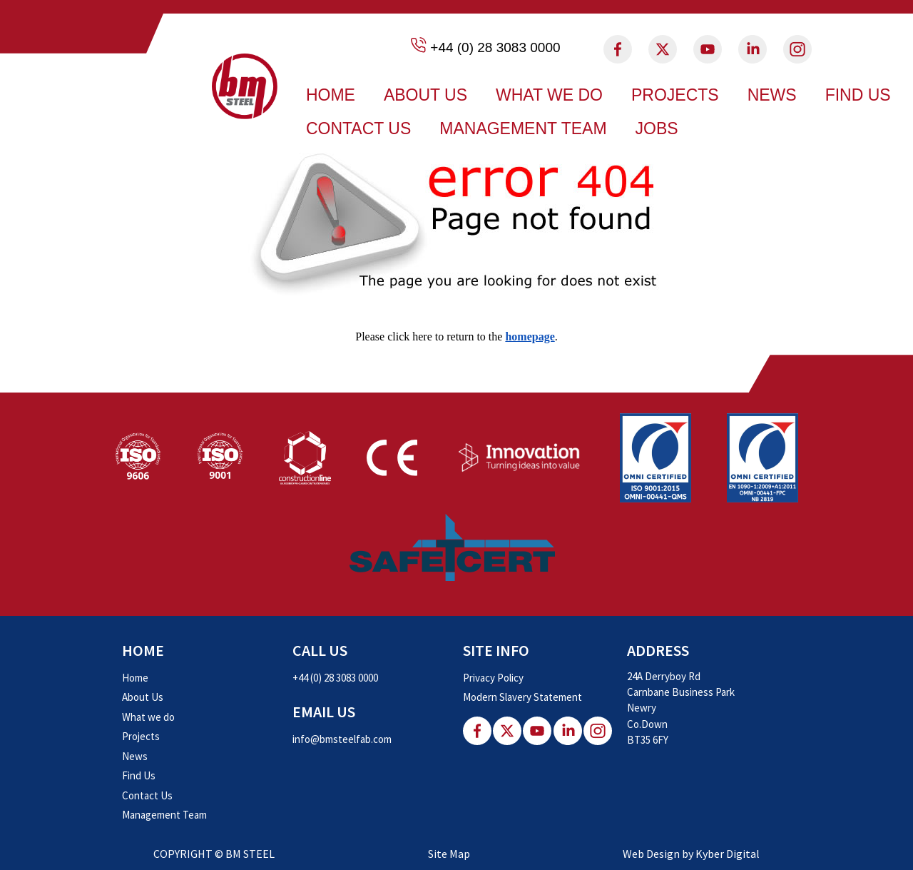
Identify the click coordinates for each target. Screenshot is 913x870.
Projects (675, 95)
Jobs (657, 128)
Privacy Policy (493, 677)
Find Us (858, 95)
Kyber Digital (727, 853)
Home (330, 95)
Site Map (449, 853)
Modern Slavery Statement (522, 697)
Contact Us (358, 128)
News (772, 95)
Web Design (651, 853)
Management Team (522, 128)
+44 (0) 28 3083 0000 (495, 47)
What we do (549, 95)
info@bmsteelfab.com (342, 739)
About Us (425, 95)
